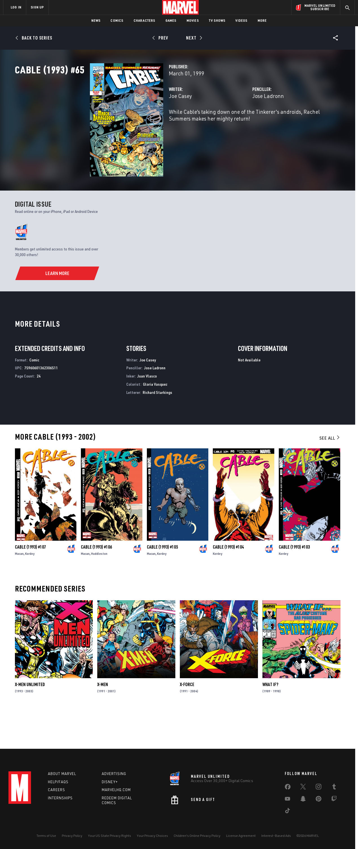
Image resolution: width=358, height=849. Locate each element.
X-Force (187, 719)
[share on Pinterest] (318, 800)
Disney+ (110, 782)
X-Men (102, 719)
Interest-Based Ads (276, 835)
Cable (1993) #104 (228, 581)
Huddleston (99, 588)
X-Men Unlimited (30, 719)
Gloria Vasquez (155, 418)
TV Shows (217, 20)
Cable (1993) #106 (96, 581)
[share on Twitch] (334, 800)
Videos (241, 20)
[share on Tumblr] (334, 788)
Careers (56, 789)
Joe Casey (128, 120)
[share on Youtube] (287, 800)
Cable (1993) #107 (30, 581)
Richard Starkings (157, 426)
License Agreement (241, 835)
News (96, 20)
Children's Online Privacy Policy (197, 835)
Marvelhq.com (116, 789)
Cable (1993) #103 (294, 581)
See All (329, 472)
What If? (270, 719)
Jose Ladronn (242, 120)
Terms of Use (46, 835)
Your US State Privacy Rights (109, 835)
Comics (117, 20)
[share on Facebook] (288, 788)
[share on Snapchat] (303, 800)
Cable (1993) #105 (162, 581)
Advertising (114, 773)
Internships (60, 798)
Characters (144, 20)
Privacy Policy (72, 835)
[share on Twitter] (303, 788)
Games (170, 20)
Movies (193, 20)
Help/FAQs (58, 782)
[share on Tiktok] (287, 812)
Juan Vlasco (147, 410)
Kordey (29, 588)
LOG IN (16, 7)
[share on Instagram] (318, 788)
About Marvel (62, 773)
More (262, 20)
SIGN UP (37, 7)
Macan (19, 588)
